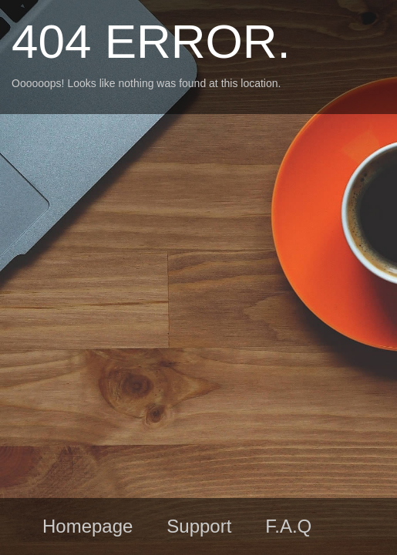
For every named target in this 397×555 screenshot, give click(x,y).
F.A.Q (288, 526)
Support (199, 526)
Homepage (87, 526)
